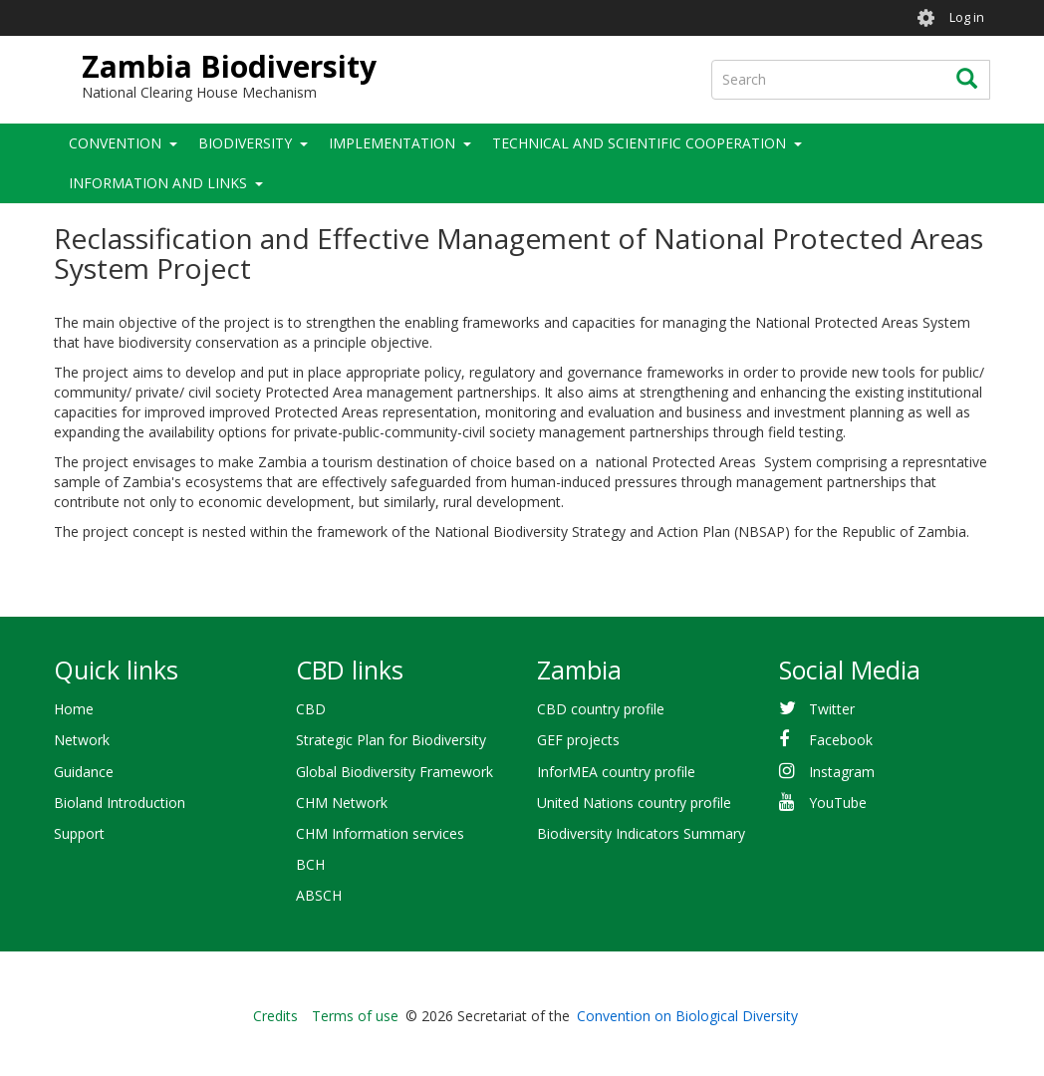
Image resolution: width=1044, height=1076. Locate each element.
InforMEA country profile (616, 771)
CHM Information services (380, 833)
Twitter (832, 708)
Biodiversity (245, 143)
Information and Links (158, 182)
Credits (275, 1015)
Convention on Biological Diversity (687, 1015)
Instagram (842, 771)
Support (79, 833)
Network (82, 739)
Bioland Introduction (119, 802)
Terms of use (355, 1015)
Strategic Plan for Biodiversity (391, 739)
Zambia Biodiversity (229, 66)
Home (74, 708)
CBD (311, 708)
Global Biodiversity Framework (394, 771)
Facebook (841, 739)
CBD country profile (600, 708)
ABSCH (319, 895)
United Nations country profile (634, 802)
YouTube (838, 802)
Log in (966, 17)
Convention (115, 143)
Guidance (84, 771)
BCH (310, 864)
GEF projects (578, 739)
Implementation (392, 143)
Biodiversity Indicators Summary (641, 833)
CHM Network (342, 802)
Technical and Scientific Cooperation (639, 143)
